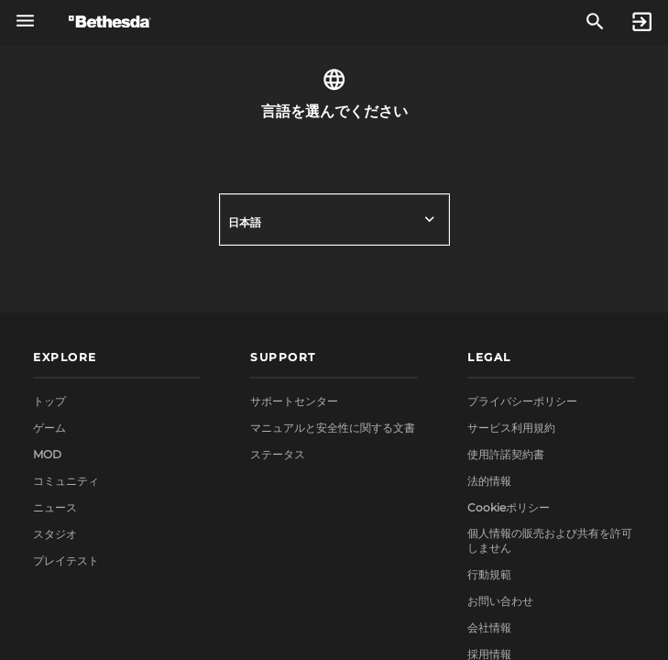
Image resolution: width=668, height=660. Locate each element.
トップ (49, 401)
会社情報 (489, 627)
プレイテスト (66, 560)
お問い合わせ (500, 601)
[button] (116, 359)
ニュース (55, 507)
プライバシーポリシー (522, 401)
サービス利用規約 (511, 427)
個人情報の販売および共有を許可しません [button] (549, 540)
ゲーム (49, 427)
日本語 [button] (244, 222)
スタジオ (55, 534)
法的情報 (489, 481)
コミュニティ (66, 481)
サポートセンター (294, 401)
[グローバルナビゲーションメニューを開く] (25, 20)
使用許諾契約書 (505, 454)
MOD (47, 454)
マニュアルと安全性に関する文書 (332, 427)
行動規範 (489, 574)
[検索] (595, 22)
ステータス (277, 454)
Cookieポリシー (508, 507)
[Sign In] (642, 22)
